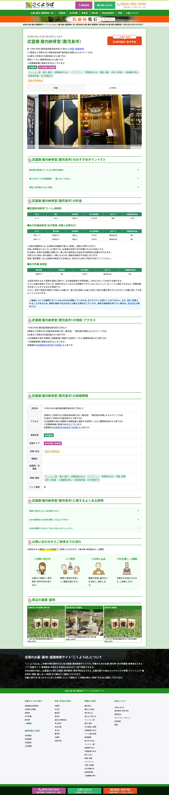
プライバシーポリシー (122, 718)
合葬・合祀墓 (116, 72)
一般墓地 (61, 12)
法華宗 (57, 706)
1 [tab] (72, 147)
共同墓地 (28, 735)
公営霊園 (28, 746)
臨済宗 (57, 713)
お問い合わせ (106, 5)
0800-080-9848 (133, 5)
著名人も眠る (89, 709)
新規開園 (87, 737)
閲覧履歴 (85, 5)
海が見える (88, 713)
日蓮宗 (57, 737)
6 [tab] (90, 147)
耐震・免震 (104, 72)
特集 (120, 12)
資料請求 (131, 303)
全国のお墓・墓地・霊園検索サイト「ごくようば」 (39, 24)
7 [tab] (93, 147)
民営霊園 (28, 739)
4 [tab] (82, 147)
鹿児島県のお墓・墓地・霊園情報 (87, 24)
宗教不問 (58, 740)
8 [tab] (97, 147)
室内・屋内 (47, 72)
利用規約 (117, 721)
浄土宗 (57, 730)
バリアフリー (77, 72)
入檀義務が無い (131, 72)
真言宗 (57, 716)
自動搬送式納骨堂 (31, 706)
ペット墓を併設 (90, 733)
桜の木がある (89, 740)
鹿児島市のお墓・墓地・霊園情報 (110, 24)
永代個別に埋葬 (90, 727)
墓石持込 (87, 706)
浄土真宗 (58, 723)
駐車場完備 (33, 75)
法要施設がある (61, 72)
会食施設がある (90, 730)
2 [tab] (75, 147)
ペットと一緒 (89, 744)
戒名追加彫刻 (108, 12)
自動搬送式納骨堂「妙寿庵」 (49, 345)
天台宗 (57, 709)
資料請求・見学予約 (125, 40)
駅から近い (88, 754)
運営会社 (117, 714)
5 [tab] (86, 147)
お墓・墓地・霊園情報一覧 (42, 12)
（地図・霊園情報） (76, 48)
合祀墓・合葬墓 (30, 709)
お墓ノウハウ (132, 12)
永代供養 (73, 12)
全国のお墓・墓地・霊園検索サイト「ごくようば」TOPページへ (84, 691)
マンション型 (34, 72)
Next (140, 122)
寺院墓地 (32, 67)
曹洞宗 (57, 733)
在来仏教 (58, 727)
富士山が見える (90, 716)
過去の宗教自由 (35, 80)
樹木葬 (95, 12)
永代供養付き (47, 75)
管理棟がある (91, 72)
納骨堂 (85, 12)
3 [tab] (79, 147)
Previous (29, 122)
